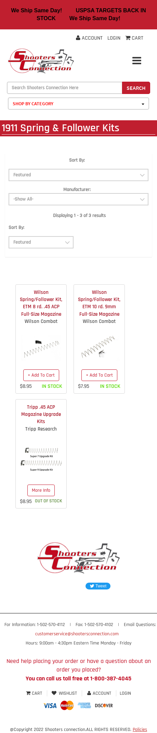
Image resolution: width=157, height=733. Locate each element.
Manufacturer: (77, 190)
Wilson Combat (41, 321)
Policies (140, 730)
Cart (34, 693)
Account (89, 38)
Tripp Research (41, 429)
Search (136, 87)
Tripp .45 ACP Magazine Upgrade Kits (41, 414)
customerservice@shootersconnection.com (77, 634)
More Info (41, 490)
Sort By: (77, 160)
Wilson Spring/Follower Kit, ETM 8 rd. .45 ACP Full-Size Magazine (41, 303)
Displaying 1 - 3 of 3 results (79, 216)
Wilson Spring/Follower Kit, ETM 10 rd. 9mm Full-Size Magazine (99, 303)
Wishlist (64, 693)
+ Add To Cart (41, 375)
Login (113, 38)
